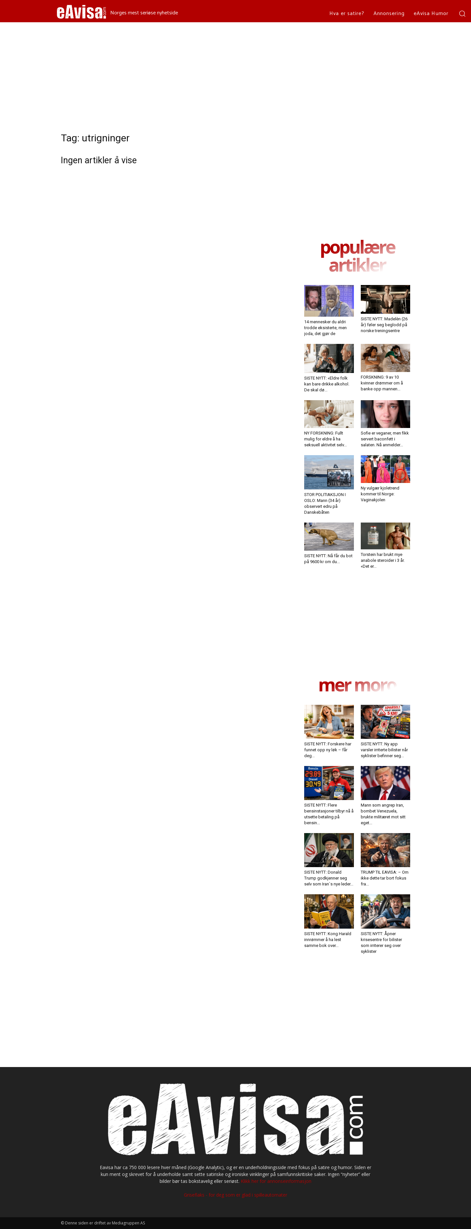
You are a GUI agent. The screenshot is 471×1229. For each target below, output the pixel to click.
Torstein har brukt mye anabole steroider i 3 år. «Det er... (383, 560)
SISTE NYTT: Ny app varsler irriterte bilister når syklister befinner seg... (384, 749)
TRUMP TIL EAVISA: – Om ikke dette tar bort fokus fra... (385, 878)
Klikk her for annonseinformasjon (276, 1181)
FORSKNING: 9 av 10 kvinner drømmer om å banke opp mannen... (382, 383)
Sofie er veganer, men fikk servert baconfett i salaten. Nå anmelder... (385, 439)
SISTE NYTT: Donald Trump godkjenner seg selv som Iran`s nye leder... (328, 878)
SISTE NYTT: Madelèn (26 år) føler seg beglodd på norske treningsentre (384, 324)
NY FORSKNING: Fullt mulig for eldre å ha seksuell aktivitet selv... (325, 439)
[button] (462, 13)
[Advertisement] (235, 71)
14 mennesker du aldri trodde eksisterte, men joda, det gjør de (325, 327)
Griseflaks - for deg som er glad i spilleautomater (235, 1195)
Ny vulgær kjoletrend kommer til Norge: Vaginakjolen (380, 494)
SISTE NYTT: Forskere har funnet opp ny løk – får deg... (327, 749)
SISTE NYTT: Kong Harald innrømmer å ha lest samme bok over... (327, 939)
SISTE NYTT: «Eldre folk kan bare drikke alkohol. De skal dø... (326, 384)
